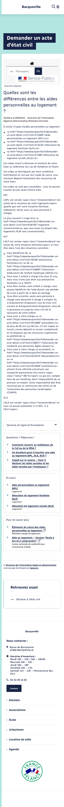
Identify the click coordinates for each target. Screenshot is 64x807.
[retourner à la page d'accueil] (31, 7)
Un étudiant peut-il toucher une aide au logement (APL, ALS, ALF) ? (33, 454)
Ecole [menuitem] (11, 719)
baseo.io (34, 568)
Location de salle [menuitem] (18, 739)
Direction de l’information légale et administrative (31, 565)
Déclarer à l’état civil (25, 599)
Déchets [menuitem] (13, 700)
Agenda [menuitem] (12, 749)
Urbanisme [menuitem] (15, 729)
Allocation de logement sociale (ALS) (33, 506)
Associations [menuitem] (16, 710)
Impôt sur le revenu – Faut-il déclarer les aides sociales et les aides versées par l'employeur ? (30, 463)
